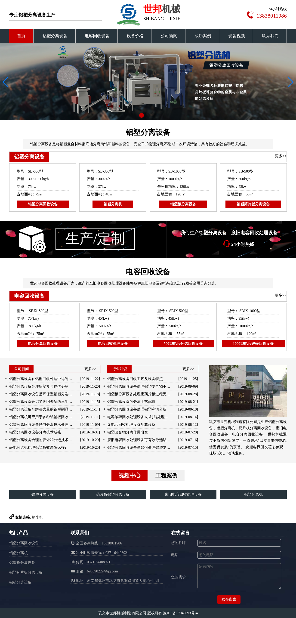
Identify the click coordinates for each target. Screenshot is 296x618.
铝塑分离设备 (55, 36)
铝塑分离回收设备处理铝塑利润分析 (136, 409)
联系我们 (270, 36)
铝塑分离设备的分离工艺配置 (131, 402)
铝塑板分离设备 (183, 204)
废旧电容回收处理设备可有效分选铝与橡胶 (139, 440)
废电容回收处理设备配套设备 (131, 424)
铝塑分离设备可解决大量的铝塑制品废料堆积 (41, 409)
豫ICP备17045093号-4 (180, 613)
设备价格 (135, 36)
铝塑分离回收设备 (43, 204)
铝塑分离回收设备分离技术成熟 (35, 432)
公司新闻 (169, 36)
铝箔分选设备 (20, 582)
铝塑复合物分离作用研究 (127, 432)
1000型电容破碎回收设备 (253, 344)
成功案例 (202, 36)
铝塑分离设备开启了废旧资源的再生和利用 (41, 402)
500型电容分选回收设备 (183, 344)
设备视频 (236, 36)
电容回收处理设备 (113, 344)
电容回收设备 (97, 36)
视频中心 (129, 476)
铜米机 (37, 517)
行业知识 (119, 369)
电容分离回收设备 (43, 344)
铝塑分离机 (113, 204)
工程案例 (166, 476)
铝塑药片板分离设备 (253, 204)
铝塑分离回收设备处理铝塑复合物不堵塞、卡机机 (139, 386)
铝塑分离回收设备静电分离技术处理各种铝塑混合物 (41, 424)
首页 (21, 36)
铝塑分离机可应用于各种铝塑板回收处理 (41, 417)
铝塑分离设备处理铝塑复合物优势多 (38, 386)
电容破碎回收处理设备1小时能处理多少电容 (139, 417)
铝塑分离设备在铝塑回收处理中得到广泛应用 (41, 379)
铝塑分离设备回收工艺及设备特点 (135, 379)
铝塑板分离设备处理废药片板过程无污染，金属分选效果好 (139, 394)
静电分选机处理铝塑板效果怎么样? (37, 447)
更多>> (281, 156)
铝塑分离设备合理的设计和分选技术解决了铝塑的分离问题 (41, 440)
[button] (141, 115)
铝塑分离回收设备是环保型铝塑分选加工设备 (41, 394)
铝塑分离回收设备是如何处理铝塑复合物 (139, 447)
